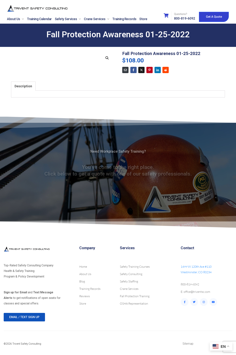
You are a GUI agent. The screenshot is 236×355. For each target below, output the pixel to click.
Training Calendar (39, 19)
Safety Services (68, 19)
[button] (107, 58)
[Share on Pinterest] (149, 70)
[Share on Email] (125, 70)
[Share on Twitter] (141, 70)
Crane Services (96, 19)
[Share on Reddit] (165, 70)
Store (143, 19)
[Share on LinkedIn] (158, 70)
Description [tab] (23, 86)
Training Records (124, 19)
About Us (15, 19)
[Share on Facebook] (133, 70)
